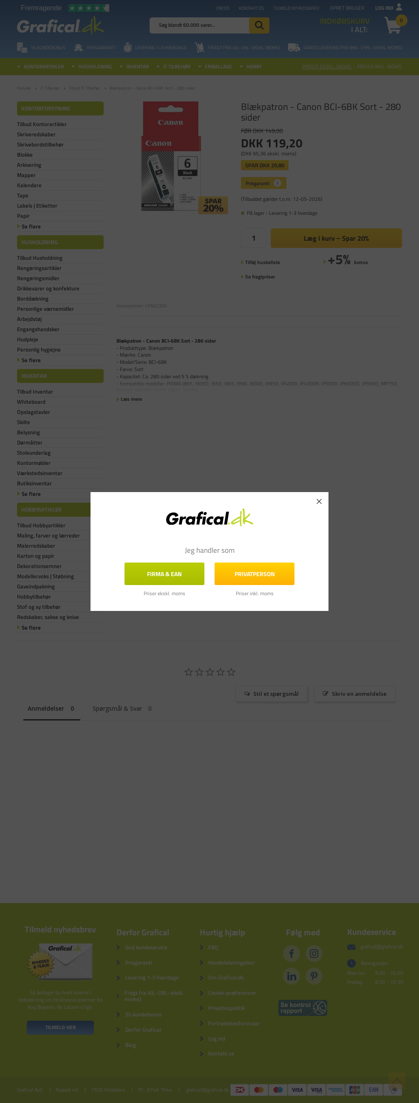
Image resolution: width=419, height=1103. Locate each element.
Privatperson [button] (255, 573)
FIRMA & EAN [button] (164, 573)
